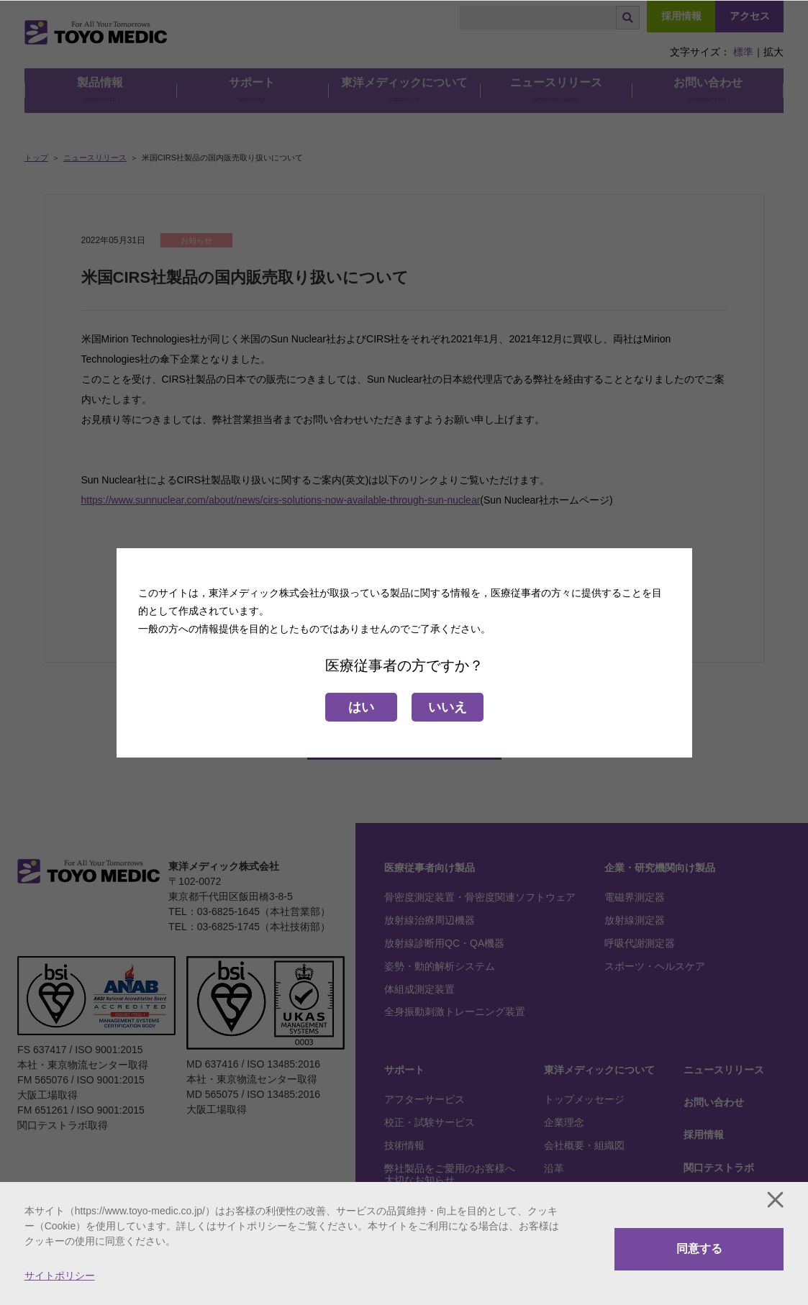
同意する (699, 1248)
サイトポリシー (59, 1275)
